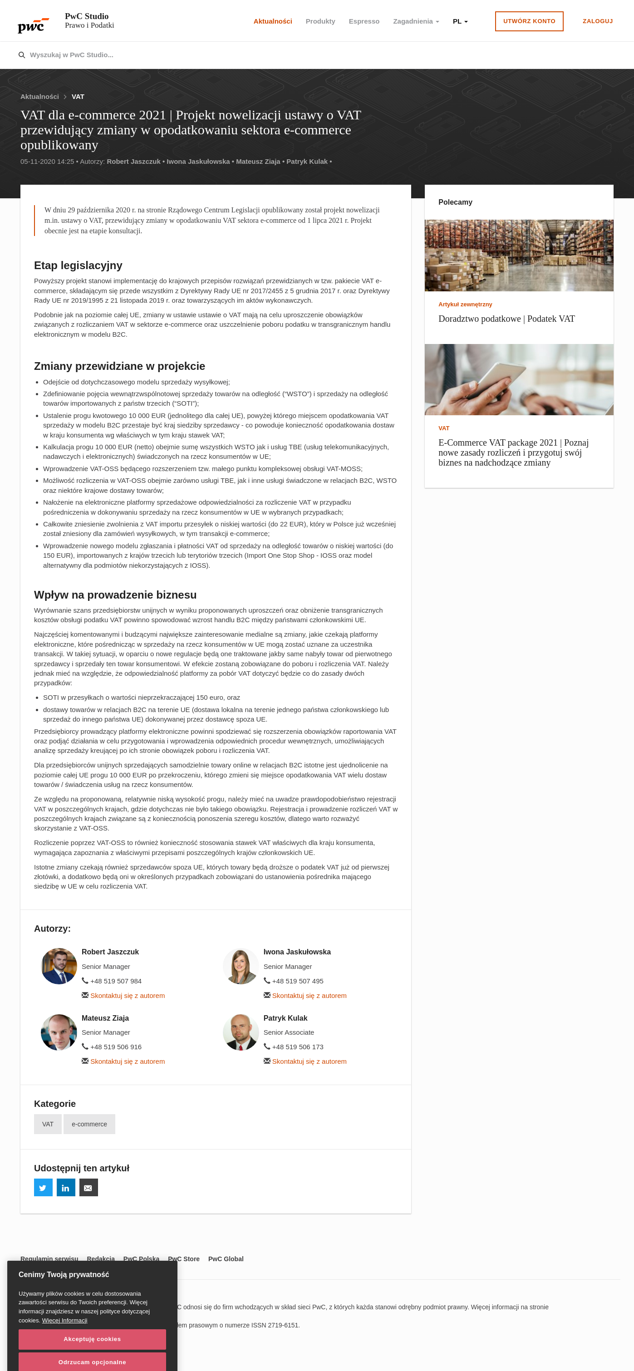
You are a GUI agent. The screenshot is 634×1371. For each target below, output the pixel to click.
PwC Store (184, 1259)
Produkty (320, 21)
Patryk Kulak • (309, 161)
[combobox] (297, 55)
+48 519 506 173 (294, 1047)
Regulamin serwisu (49, 1259)
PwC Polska (141, 1259)
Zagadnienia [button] (416, 21)
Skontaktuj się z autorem (123, 995)
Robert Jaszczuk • (136, 161)
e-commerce (89, 1124)
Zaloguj (598, 21)
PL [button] (460, 21)
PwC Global (226, 1259)
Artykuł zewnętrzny (465, 304)
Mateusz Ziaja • (260, 161)
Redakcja (100, 1259)
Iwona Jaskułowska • (200, 161)
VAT (78, 96)
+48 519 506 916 (112, 1047)
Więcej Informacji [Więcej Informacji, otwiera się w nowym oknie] (65, 1352)
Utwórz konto (529, 21)
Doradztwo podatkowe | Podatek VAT (506, 319)
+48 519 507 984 (112, 981)
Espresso (364, 21)
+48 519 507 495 (294, 981)
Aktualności (273, 21)
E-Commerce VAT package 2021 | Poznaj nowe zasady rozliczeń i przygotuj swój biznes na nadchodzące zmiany (513, 452)
